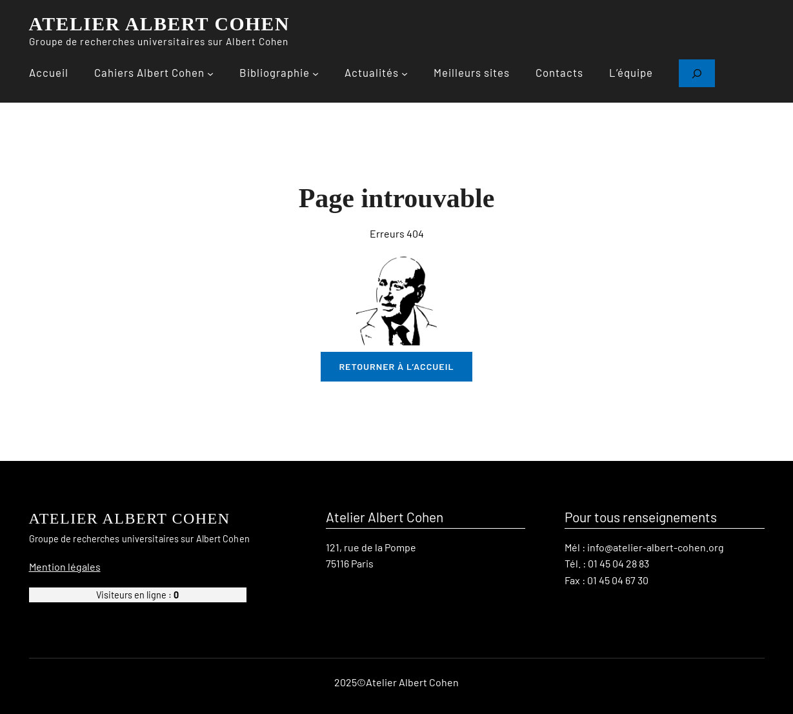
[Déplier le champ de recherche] (697, 73)
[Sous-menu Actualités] (404, 73)
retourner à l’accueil (396, 366)
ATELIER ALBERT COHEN (159, 24)
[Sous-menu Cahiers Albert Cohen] (210, 73)
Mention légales (65, 566)
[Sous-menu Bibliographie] (315, 73)
